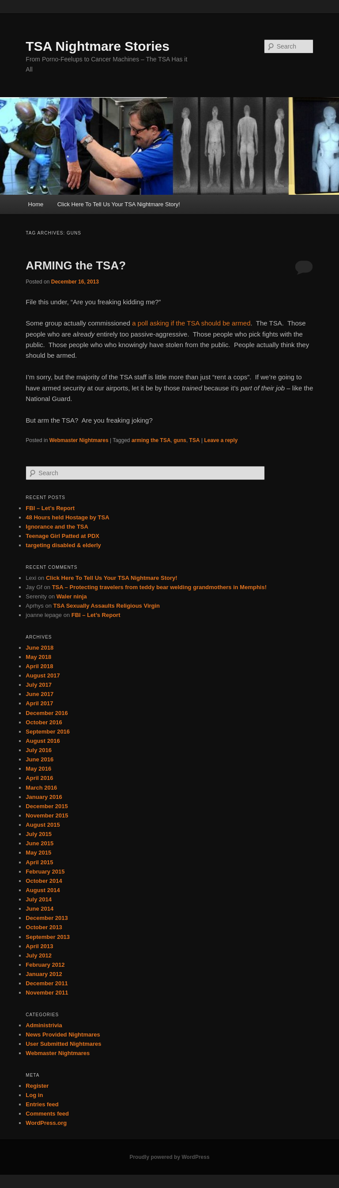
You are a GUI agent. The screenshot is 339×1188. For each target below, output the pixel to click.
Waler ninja (71, 596)
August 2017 (43, 675)
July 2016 (39, 750)
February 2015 (45, 871)
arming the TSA (151, 440)
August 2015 (43, 824)
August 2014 (43, 890)
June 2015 (39, 843)
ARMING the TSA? (76, 265)
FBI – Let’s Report (50, 508)
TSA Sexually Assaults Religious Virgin (106, 605)
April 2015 (39, 862)
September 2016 (48, 731)
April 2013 (39, 946)
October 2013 (44, 927)
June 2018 (39, 647)
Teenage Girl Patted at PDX (62, 536)
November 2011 (47, 992)
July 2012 (39, 955)
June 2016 (39, 759)
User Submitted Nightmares (63, 1043)
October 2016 (44, 722)
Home (36, 204)
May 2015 (38, 852)
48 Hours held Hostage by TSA (67, 517)
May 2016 (38, 768)
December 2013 (47, 918)
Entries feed (42, 1104)
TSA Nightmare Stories (98, 46)
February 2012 (45, 964)
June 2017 (39, 694)
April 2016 (39, 778)
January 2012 (44, 974)
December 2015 (47, 806)
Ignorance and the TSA (57, 526)
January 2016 (44, 797)
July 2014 (39, 899)
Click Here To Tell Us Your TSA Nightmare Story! (118, 204)
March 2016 (41, 787)
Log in (34, 1095)
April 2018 (39, 666)
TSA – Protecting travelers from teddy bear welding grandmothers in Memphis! (159, 587)
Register (37, 1085)
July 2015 (39, 834)
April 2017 (39, 703)
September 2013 (48, 937)
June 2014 (39, 908)
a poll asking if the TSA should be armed (191, 323)
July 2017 (39, 684)
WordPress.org (46, 1123)
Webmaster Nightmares (79, 440)
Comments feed (47, 1113)
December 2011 (47, 983)
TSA (194, 440)
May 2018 (38, 657)
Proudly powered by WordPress (169, 1157)
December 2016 (47, 713)
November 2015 (47, 815)
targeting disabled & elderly (63, 545)
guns (179, 440)
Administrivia (44, 1025)
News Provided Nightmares (63, 1034)
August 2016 (43, 741)
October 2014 (44, 881)
